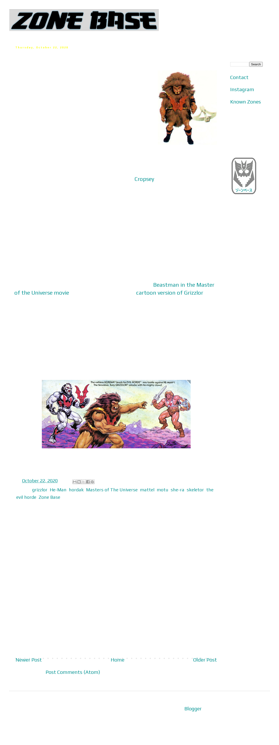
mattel (147, 489)
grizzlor (39, 489)
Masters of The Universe (112, 489)
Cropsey (144, 179)
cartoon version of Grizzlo (168, 292)
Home (117, 660)
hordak (76, 489)
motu (162, 489)
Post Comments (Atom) (73, 672)
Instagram (242, 89)
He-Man (58, 489)
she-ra (177, 489)
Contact (239, 77)
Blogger (193, 708)
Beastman (166, 284)
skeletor (195, 489)
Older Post (205, 660)
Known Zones (245, 102)
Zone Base (49, 497)
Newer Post (29, 660)
